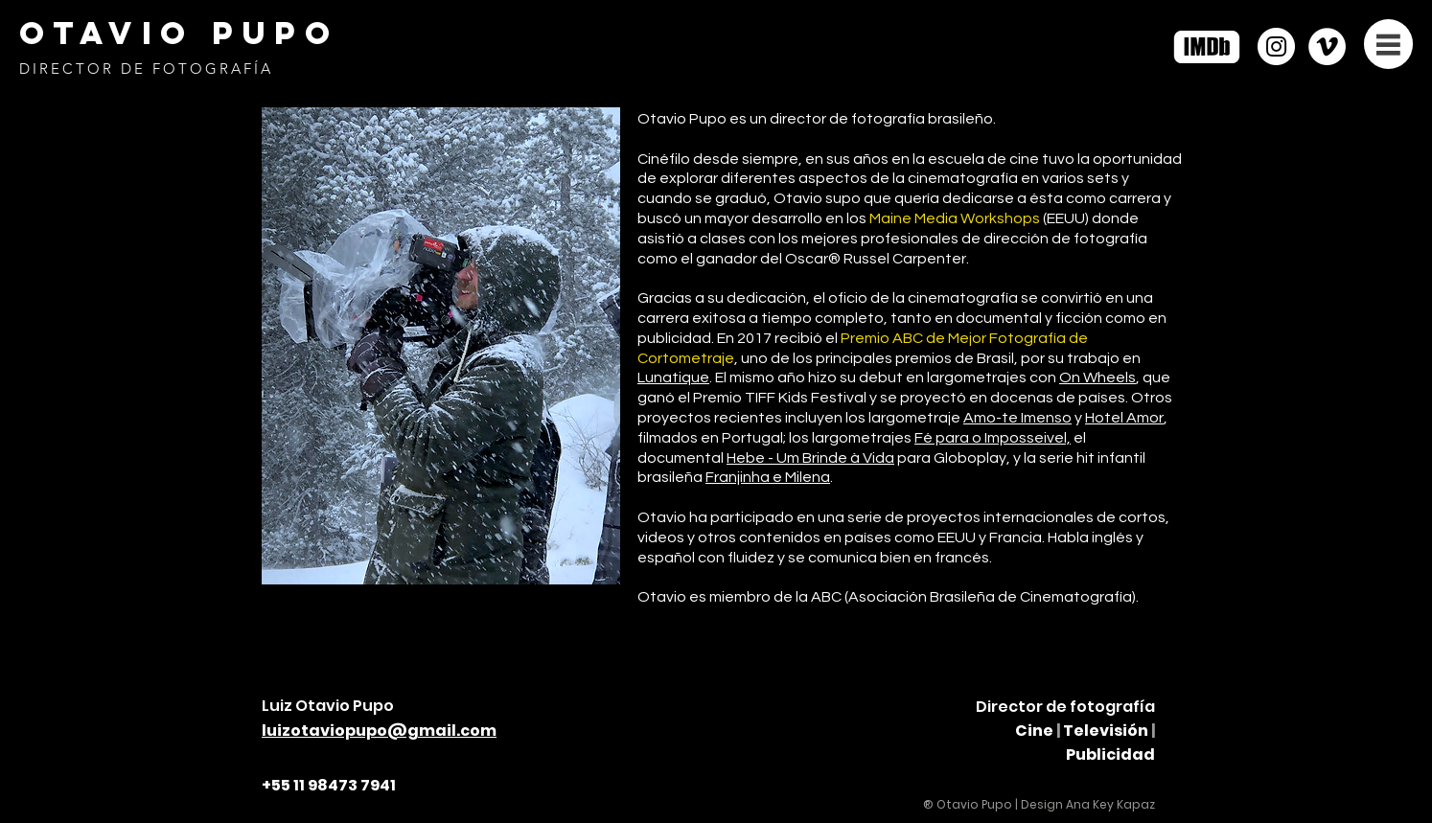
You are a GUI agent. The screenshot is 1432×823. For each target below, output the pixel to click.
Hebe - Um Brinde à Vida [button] (810, 458)
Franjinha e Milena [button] (767, 477)
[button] (1388, 44)
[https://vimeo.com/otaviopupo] (1327, 46)
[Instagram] (1276, 46)
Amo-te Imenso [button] (1017, 417)
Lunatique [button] (673, 377)
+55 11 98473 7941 (329, 785)
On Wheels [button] (1097, 377)
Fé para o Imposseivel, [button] (992, 438)
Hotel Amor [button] (1124, 417)
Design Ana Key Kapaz (1088, 804)
